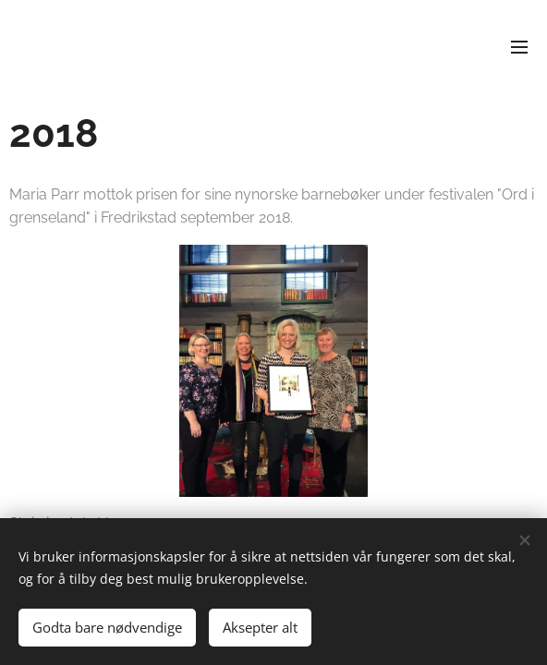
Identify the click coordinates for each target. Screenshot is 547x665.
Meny (519, 47)
